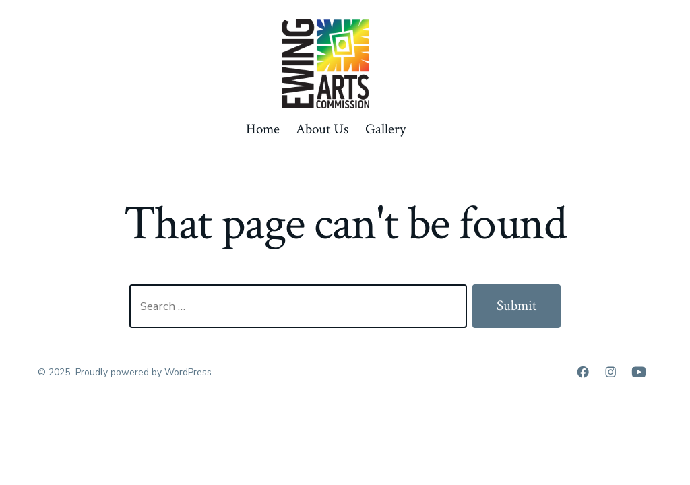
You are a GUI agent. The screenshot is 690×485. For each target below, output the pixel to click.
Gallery (385, 129)
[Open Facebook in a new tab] (583, 372)
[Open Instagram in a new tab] (610, 372)
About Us (322, 129)
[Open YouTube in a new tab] (638, 372)
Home (263, 129)
